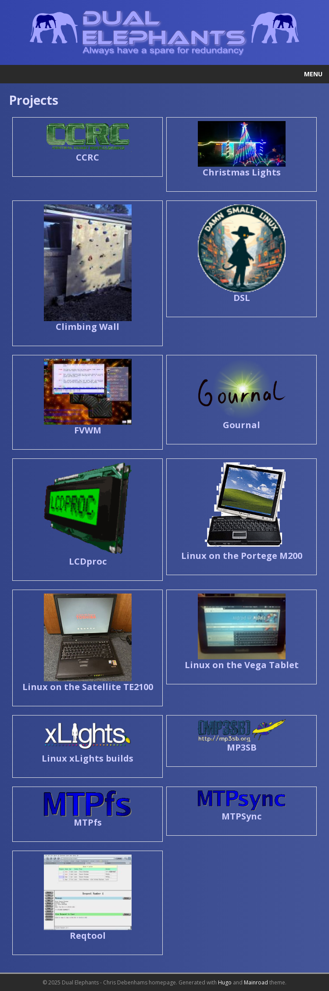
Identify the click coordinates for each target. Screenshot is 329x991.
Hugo (225, 982)
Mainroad (256, 982)
